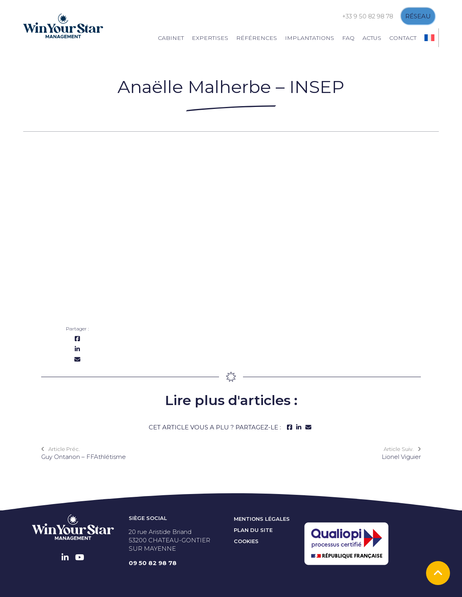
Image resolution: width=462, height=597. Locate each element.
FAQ (348, 38)
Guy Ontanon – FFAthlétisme (83, 457)
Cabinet (171, 38)
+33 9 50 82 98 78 (367, 16)
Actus (371, 38)
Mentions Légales (262, 519)
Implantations (309, 38)
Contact (402, 38)
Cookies (246, 541)
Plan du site (253, 530)
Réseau (418, 16)
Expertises (210, 38)
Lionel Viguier (401, 457)
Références (256, 38)
